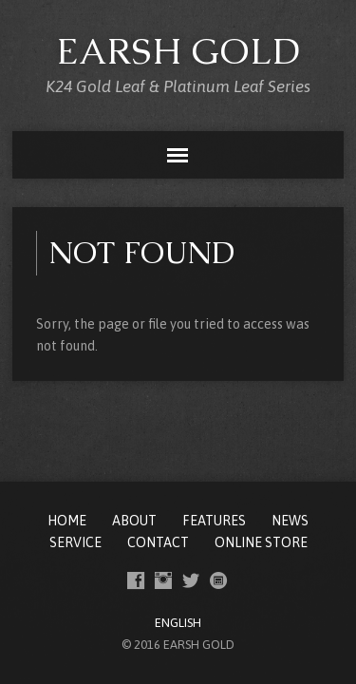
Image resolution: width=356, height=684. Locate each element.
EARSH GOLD (178, 51)
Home (66, 520)
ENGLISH (178, 623)
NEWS (290, 520)
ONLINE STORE (261, 542)
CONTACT (158, 542)
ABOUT (134, 520)
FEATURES (214, 520)
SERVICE (75, 542)
